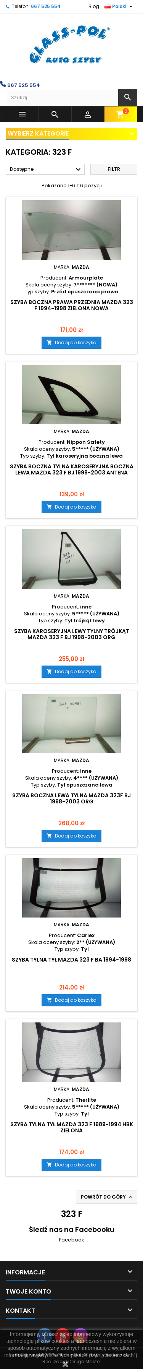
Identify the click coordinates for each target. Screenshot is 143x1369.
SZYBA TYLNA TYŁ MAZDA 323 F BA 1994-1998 (71, 959)
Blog (93, 6)
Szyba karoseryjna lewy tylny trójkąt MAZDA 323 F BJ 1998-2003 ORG (71, 634)
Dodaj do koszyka (71, 342)
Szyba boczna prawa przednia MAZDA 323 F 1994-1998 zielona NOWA (71, 305)
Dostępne (46, 169)
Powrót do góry (107, 1197)
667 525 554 (46, 6)
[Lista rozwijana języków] (119, 6)
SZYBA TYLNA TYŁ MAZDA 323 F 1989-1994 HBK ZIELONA (71, 1127)
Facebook (71, 1239)
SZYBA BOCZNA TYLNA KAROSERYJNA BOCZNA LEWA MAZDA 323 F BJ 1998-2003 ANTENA (71, 469)
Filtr (114, 169)
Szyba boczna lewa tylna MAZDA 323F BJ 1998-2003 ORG (71, 798)
